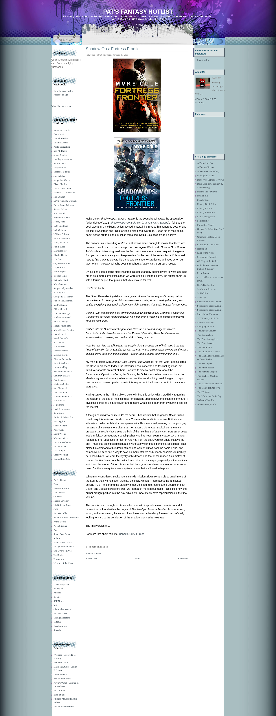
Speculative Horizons (207, 314)
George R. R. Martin (63, 296)
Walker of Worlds (205, 400)
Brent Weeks (60, 433)
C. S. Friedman (61, 225)
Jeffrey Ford (59, 221)
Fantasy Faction (204, 208)
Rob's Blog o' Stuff (206, 285)
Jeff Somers (59, 400)
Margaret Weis (60, 438)
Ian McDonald (60, 304)
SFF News (59, 601)
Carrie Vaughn (60, 425)
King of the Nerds (205, 252)
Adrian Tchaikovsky (63, 417)
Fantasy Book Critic (206, 204)
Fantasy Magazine (206, 216)
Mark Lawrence (61, 284)
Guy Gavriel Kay (62, 263)
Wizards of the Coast (63, 563)
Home (138, 558)
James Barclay (60, 155)
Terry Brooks (60, 167)
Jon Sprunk (59, 404)
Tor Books (58, 555)
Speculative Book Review (209, 301)
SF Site (57, 596)
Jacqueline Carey (62, 180)
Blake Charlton (61, 184)
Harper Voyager (61, 500)
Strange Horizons (62, 617)
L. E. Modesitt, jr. (62, 313)
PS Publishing (60, 525)
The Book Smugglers (207, 339)
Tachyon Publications (64, 546)
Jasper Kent (59, 267)
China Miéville (61, 309)
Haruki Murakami (62, 325)
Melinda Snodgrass (63, 396)
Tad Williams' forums (64, 706)
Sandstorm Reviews (206, 289)
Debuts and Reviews (207, 191)
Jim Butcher (59, 176)
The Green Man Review (208, 351)
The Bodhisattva (205, 334)
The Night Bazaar (205, 367)
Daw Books (59, 492)
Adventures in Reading (208, 171)
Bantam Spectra (61, 488)
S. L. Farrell (59, 213)
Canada (147, 222)
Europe (164, 222)
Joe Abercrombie (62, 130)
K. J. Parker (59, 342)
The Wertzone (204, 392)
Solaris (57, 538)
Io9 (55, 605)
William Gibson (61, 234)
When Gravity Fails (206, 404)
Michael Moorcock (63, 317)
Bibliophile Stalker (206, 175)
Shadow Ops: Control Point (125, 222)
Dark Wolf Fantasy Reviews (210, 179)
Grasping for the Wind (208, 244)
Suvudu (57, 630)
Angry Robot (60, 480)
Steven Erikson (61, 209)
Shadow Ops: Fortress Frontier (113, 48)
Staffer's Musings (205, 322)
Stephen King (60, 275)
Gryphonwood (60, 626)
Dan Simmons (60, 392)
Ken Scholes (59, 379)
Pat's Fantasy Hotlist (138, 11)
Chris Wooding (61, 454)
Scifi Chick (202, 293)
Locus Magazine (61, 584)
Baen (56, 484)
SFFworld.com (61, 662)
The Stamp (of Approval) (209, 387)
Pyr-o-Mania (203, 273)
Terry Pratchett (61, 350)
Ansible (57, 592)
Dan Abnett (59, 134)
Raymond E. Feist (62, 217)
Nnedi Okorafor (61, 338)
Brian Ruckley (60, 367)
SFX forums (59, 690)
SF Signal (58, 588)
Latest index (203, 60)
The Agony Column (206, 330)
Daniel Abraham (61, 138)
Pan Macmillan (61, 513)
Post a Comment (94, 553)
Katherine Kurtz (61, 280)
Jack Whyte (59, 450)
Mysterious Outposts (207, 257)
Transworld (59, 559)
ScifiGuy (201, 297)
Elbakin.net (59, 694)
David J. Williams (62, 442)
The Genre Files (205, 347)
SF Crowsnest (60, 613)
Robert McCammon (63, 300)
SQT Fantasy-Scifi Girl (208, 318)
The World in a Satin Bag (209, 396)
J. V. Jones (58, 259)
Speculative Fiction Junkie (209, 305)
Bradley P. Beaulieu (63, 159)
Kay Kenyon (60, 271)
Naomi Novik (60, 334)
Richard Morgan (61, 321)
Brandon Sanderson (63, 371)
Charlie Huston (61, 255)
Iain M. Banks (60, 150)
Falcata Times (204, 199)
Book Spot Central (62, 678)
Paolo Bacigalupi (62, 146)
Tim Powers (59, 346)
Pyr (55, 529)
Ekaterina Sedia (61, 384)
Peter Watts (59, 429)
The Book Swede (205, 343)
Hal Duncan (59, 196)
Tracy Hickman (61, 242)
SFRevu (57, 621)
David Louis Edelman (64, 205)
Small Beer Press (62, 534)
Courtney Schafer (62, 375)
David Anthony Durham (65, 200)
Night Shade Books (63, 505)
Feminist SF (203, 220)
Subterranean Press (63, 542)
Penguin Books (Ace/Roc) (66, 517)
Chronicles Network (63, 609)
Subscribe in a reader (61, 106)
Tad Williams (60, 446)
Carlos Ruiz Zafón (62, 459)
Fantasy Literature (206, 212)
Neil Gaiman (60, 230)
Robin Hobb (59, 246)
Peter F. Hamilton (62, 238)
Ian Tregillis (59, 421)
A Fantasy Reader (205, 167)
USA (156, 222)
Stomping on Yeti (205, 326)
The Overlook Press (63, 550)
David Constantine (62, 188)
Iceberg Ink (202, 248)
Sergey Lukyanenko (63, 288)
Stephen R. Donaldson (64, 192)
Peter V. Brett (60, 163)
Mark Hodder (60, 250)
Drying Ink (202, 195)
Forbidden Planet (205, 225)
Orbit (56, 509)
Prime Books (60, 521)
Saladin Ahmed (61, 142)
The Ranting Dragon (207, 371)
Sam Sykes (59, 413)
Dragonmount (60, 674)
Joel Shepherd (60, 388)
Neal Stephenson (62, 409)
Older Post (183, 558)
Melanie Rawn (60, 354)
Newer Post (91, 558)
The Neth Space (204, 363)
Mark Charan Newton (64, 330)
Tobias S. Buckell (62, 171)
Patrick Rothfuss (61, 363)
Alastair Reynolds (62, 359)
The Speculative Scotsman (209, 383)
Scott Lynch (59, 292)
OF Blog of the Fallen (207, 261)
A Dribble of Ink (205, 163)
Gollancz (58, 496)
